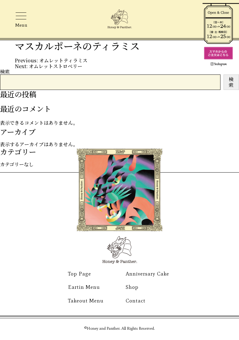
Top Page (79, 274)
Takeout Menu (86, 301)
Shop (132, 287)
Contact (135, 301)
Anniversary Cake (147, 274)
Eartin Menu (84, 287)
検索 (5, 71)
